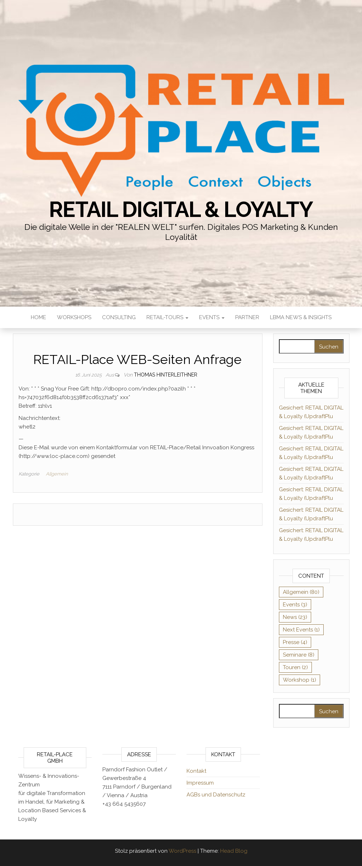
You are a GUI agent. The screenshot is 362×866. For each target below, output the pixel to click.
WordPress (182, 851)
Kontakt (196, 771)
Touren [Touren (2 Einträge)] (295, 667)
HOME (38, 317)
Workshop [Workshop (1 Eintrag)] (299, 680)
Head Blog (233, 851)
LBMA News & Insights (301, 317)
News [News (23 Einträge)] (295, 617)
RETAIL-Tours (167, 317)
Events (212, 317)
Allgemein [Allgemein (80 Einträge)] (301, 592)
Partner (247, 317)
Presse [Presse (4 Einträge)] (295, 642)
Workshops (74, 317)
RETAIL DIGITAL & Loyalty (181, 209)
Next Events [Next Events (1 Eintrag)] (301, 629)
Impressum (200, 783)
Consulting (119, 317)
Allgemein (57, 474)
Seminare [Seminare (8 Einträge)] (298, 655)
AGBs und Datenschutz (216, 794)
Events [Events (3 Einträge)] (295, 604)
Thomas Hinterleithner (165, 375)
